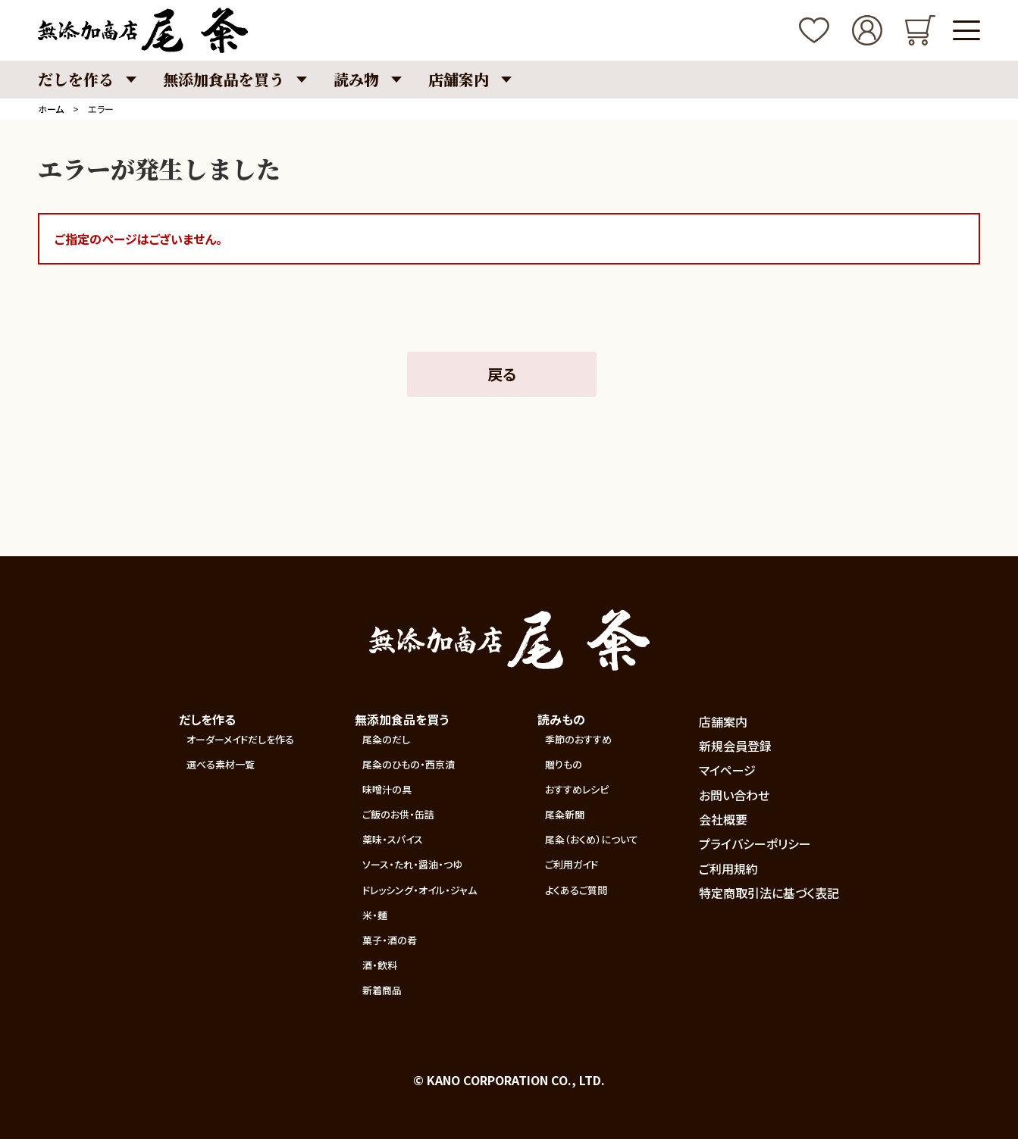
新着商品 (382, 990)
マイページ (727, 770)
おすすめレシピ (577, 789)
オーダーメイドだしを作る (240, 739)
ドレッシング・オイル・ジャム (419, 890)
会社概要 (723, 819)
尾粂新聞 (564, 814)
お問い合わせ (734, 795)
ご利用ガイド (571, 864)
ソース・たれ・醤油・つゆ (412, 864)
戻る (501, 374)
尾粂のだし (386, 739)
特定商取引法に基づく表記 (769, 893)
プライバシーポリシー (755, 843)
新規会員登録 (735, 746)
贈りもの (563, 764)
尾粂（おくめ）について (591, 839)
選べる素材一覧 (220, 764)
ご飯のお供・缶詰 (398, 814)
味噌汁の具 (387, 789)
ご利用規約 (728, 868)
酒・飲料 (379, 965)
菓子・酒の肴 (389, 940)
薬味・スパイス (392, 839)
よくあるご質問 (576, 890)
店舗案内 (723, 721)
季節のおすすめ (578, 739)
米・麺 (374, 915)
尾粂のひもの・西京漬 (408, 764)
